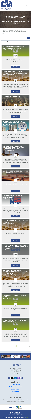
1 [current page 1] (8, 346)
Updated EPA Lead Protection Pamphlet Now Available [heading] (14, 47)
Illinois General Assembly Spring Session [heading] (15, 221)
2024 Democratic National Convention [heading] (13, 196)
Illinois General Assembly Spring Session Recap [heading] (15, 171)
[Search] (28, 38)
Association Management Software (15, 413)
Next (29, 346)
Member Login (15, 391)
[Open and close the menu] (21, 5)
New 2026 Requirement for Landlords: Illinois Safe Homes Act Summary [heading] (14, 123)
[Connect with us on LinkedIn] (15, 378)
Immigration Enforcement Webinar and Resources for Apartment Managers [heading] (13, 148)
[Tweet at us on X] (12, 378)
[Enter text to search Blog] (14, 38)
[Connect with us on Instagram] (18, 378)
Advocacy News (10, 49)
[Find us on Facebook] (9, 378)
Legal (27, 417)
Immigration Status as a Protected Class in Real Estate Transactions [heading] (15, 272)
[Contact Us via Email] (21, 378)
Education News (17, 274)
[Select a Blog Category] (15, 42)
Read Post (15, 66)
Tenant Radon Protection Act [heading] (14, 320)
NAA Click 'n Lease (15, 389)
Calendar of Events (15, 384)
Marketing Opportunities (15, 386)
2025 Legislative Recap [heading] (11, 96)
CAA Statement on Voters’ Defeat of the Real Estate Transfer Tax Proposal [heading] (15, 247)
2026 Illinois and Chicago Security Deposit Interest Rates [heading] (15, 72)
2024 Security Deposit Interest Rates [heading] (15, 296)
